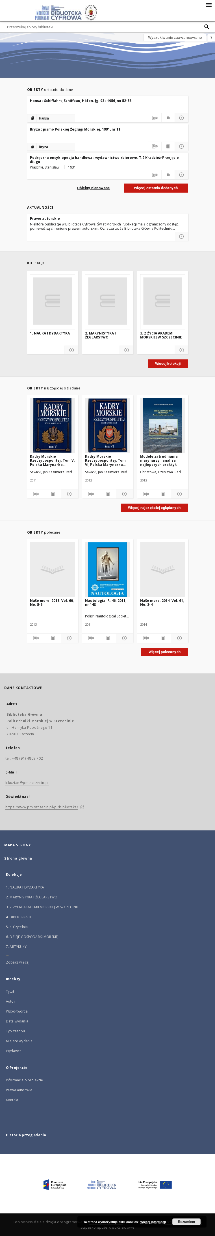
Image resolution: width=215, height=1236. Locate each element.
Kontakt (12, 1100)
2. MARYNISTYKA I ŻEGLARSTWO (100, 335)
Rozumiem (186, 1222)
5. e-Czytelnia (17, 926)
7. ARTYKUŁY (16, 946)
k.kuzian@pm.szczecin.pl (27, 782)
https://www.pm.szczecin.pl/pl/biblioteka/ (41, 807)
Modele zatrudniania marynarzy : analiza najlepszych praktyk (159, 460)
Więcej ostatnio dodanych (156, 188)
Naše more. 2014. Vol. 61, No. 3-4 (162, 602)
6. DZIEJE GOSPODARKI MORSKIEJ (32, 936)
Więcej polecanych (165, 652)
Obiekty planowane (93, 188)
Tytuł (10, 991)
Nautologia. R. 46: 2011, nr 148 (105, 602)
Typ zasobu (15, 1031)
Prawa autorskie (19, 1090)
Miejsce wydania (19, 1041)
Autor (10, 1001)
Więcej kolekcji (168, 363)
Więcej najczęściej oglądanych (154, 508)
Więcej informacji (153, 1222)
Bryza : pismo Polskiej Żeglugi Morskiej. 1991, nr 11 (75, 129)
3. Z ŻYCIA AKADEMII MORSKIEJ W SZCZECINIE (161, 335)
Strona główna (18, 858)
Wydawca (13, 1051)
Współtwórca (17, 1011)
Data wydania (17, 1021)
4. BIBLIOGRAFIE (19, 917)
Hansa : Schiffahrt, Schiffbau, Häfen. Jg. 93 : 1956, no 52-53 (80, 101)
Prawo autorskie (45, 218)
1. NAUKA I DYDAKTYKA (50, 333)
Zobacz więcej (17, 962)
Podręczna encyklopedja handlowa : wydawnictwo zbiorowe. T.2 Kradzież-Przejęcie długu (104, 159)
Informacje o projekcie (24, 1080)
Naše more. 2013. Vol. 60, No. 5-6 (52, 602)
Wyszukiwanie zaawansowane (175, 37)
